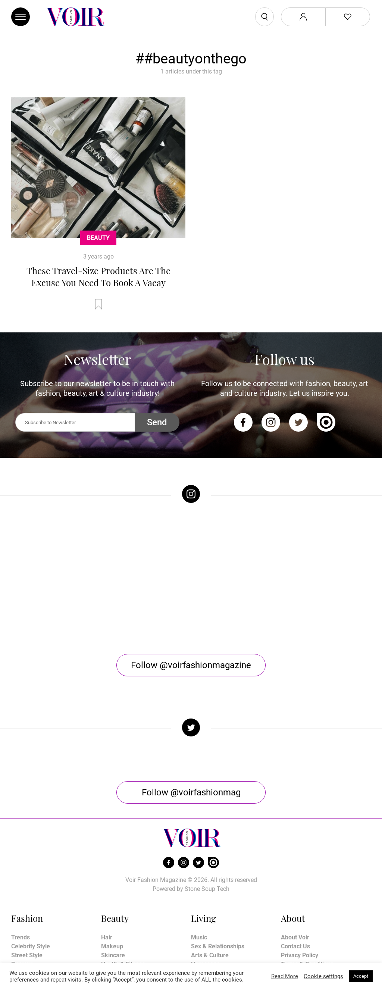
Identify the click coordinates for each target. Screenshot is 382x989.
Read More (284, 976)
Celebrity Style (30, 885)
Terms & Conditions (307, 903)
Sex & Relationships (217, 885)
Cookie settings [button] (323, 976)
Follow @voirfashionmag (191, 731)
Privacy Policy (299, 894)
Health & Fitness (123, 903)
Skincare (113, 894)
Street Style (27, 894)
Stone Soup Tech (207, 827)
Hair (106, 876)
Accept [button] (360, 976)
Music (199, 876)
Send (157, 422)
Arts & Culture (210, 894)
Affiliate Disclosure (306, 912)
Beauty (98, 237)
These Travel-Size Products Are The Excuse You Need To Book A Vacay (98, 276)
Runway (21, 903)
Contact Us (295, 885)
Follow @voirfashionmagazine (191, 604)
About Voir (295, 876)
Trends (20, 876)
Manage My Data (303, 920)
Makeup (112, 885)
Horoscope (205, 903)
